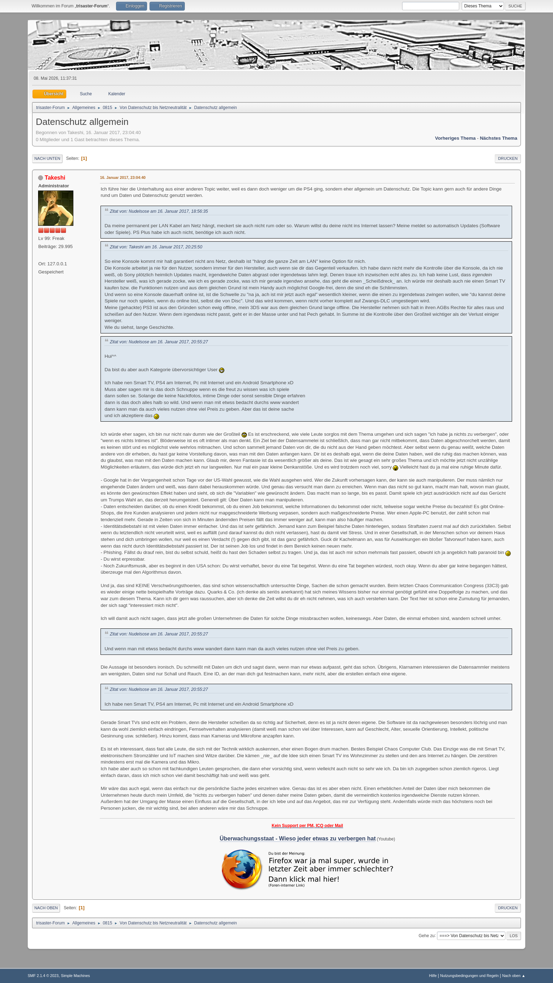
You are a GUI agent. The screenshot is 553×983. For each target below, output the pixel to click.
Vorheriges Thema (455, 138)
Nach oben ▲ (513, 975)
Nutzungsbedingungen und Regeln (469, 975)
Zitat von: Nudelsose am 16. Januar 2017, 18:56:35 (159, 211)
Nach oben (46, 908)
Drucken (507, 158)
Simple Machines (75, 975)
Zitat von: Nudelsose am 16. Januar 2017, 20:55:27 (159, 341)
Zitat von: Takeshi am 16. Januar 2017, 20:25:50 (156, 247)
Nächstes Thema (498, 138)
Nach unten (47, 158)
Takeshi (55, 178)
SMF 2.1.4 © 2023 (43, 975)
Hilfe (433, 975)
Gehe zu (427, 935)
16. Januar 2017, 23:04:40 (122, 177)
